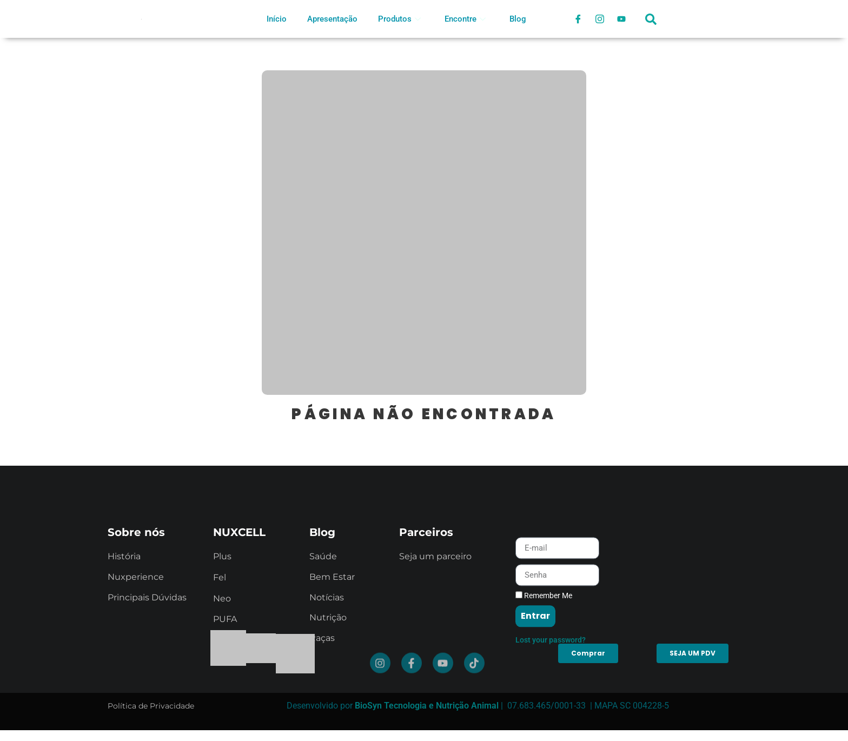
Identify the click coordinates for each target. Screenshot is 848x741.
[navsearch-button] (651, 24)
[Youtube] (621, 19)
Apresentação (332, 19)
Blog (517, 19)
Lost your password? (550, 684)
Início (277, 19)
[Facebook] (578, 19)
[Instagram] (600, 19)
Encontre (465, 19)
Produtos (399, 19)
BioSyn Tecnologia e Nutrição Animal (427, 705)
